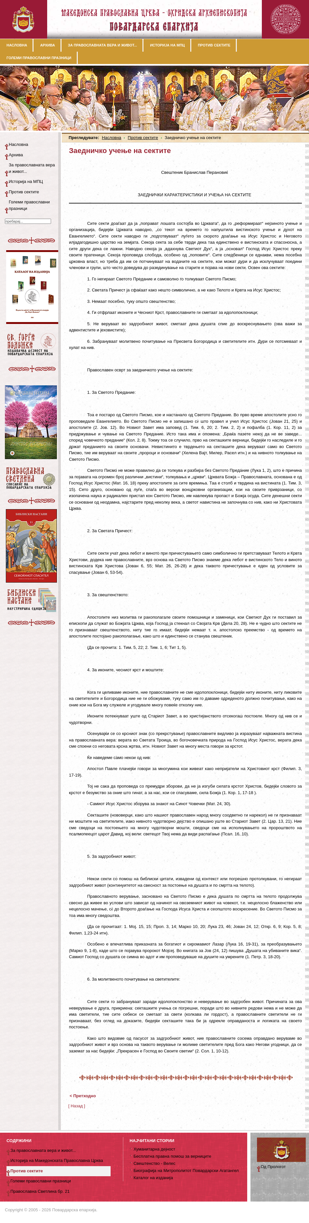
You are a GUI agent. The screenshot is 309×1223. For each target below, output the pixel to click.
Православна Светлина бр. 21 (40, 1191)
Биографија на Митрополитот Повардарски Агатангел (185, 1170)
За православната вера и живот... (32, 168)
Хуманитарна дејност (154, 1149)
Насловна (111, 137)
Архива (16, 154)
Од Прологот (273, 1166)
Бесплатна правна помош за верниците (172, 1156)
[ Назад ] (76, 1105)
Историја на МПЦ (26, 181)
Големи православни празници (29, 205)
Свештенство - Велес (154, 1163)
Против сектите (143, 137)
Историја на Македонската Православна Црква (56, 1160)
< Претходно (83, 1095)
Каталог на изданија (153, 1177)
